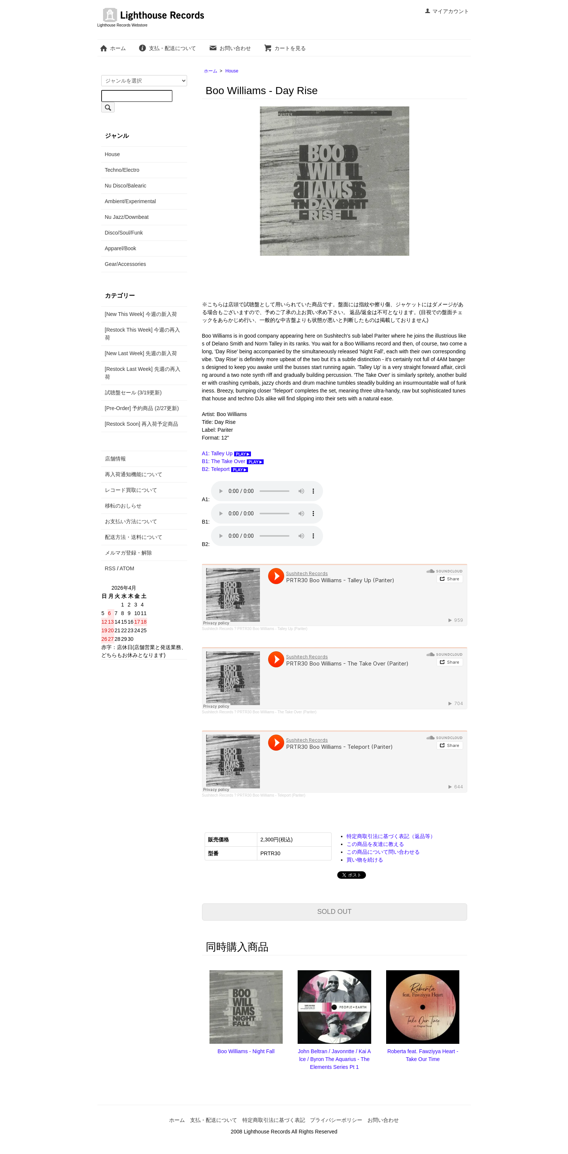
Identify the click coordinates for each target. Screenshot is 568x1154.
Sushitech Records (217, 629)
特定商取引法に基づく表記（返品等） (391, 836)
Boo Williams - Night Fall (246, 1051)
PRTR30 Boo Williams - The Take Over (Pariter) (277, 712)
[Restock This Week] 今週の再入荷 (142, 334)
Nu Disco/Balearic (125, 186)
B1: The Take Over (233, 461)
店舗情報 (115, 459)
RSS (110, 568)
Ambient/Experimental (130, 201)
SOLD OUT (334, 911)
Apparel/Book (120, 248)
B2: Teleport (225, 469)
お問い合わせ (230, 48)
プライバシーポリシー (336, 1120)
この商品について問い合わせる (383, 852)
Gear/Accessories (125, 264)
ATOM (127, 568)
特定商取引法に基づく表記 (273, 1120)
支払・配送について (167, 48)
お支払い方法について (131, 521)
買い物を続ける (365, 860)
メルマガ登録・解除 (128, 553)
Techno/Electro (122, 170)
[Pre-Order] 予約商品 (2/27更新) (142, 408)
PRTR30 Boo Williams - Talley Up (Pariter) (272, 629)
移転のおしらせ (123, 506)
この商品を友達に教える (375, 844)
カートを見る (285, 48)
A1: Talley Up (226, 453)
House (232, 71)
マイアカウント (447, 11)
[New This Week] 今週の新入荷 (141, 314)
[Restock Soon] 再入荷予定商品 (142, 424)
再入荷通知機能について (133, 474)
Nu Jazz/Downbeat (127, 217)
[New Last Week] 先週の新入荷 (141, 353)
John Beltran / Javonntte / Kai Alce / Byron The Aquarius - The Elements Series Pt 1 (334, 1059)
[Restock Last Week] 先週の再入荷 (142, 373)
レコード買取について (131, 490)
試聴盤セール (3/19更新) (133, 392)
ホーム (112, 48)
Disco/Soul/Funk (124, 233)
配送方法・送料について (133, 537)
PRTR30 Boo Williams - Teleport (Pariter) (271, 795)
